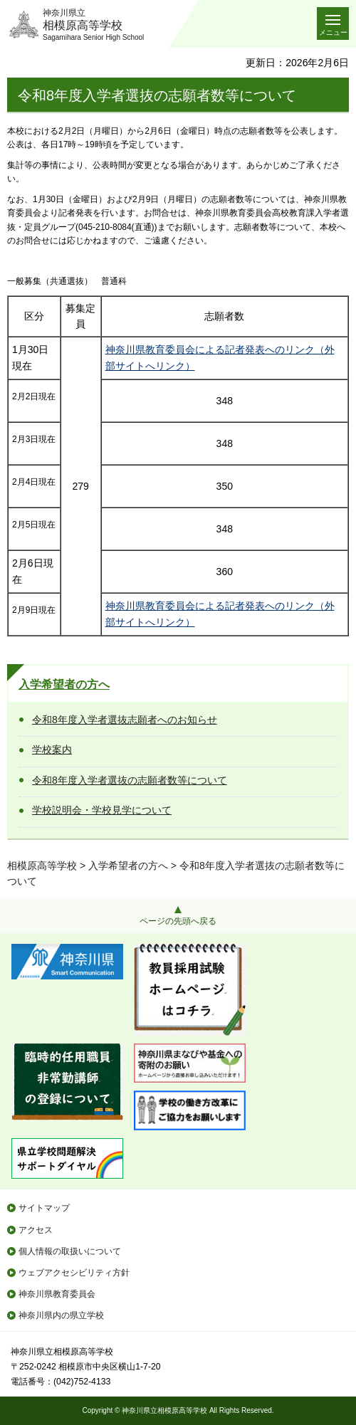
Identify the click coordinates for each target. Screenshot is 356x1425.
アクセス (36, 1230)
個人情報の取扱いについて (70, 1251)
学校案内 (52, 749)
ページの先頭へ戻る (178, 921)
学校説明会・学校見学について (102, 810)
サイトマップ (44, 1208)
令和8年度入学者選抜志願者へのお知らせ (124, 719)
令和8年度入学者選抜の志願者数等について (129, 780)
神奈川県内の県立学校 (61, 1315)
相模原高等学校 (42, 865)
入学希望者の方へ (64, 684)
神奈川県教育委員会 (57, 1294)
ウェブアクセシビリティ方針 (74, 1273)
